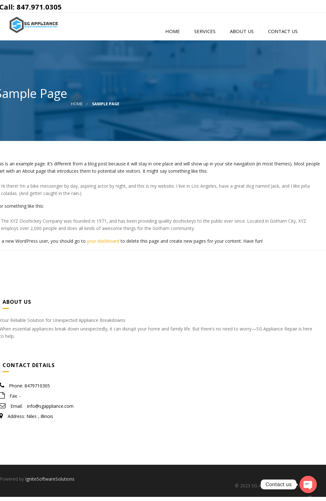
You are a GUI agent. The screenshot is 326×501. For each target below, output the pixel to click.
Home (172, 33)
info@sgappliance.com (50, 410)
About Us (241, 33)
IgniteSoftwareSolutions (49, 483)
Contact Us (282, 33)
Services (204, 33)
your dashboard (103, 245)
